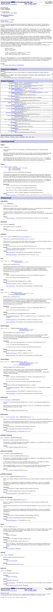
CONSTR (11, 4)
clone (2, 144)
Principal (24, 78)
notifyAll (22, 144)
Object (6, 21)
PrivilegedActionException (18, 304)
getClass (12, 144)
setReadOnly (15, 134)
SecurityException (10, 226)
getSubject (14, 125)
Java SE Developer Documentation (28, 607)
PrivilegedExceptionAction (30, 89)
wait (27, 144)
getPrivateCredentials (17, 111)
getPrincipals (15, 103)
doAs (13, 86)
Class (20, 106)
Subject (3, 73)
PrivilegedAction (28, 86)
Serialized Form (20, 67)
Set (15, 78)
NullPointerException (11, 203)
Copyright (2, 610)
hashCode (14, 128)
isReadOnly (14, 131)
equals (13, 100)
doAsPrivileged (15, 92)
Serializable (6, 16)
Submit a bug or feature (5, 605)
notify (17, 144)
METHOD (15, 4)
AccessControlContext (17, 93)
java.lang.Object (5, 11)
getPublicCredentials (17, 118)
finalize (7, 144)
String (9, 137)
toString (14, 137)
